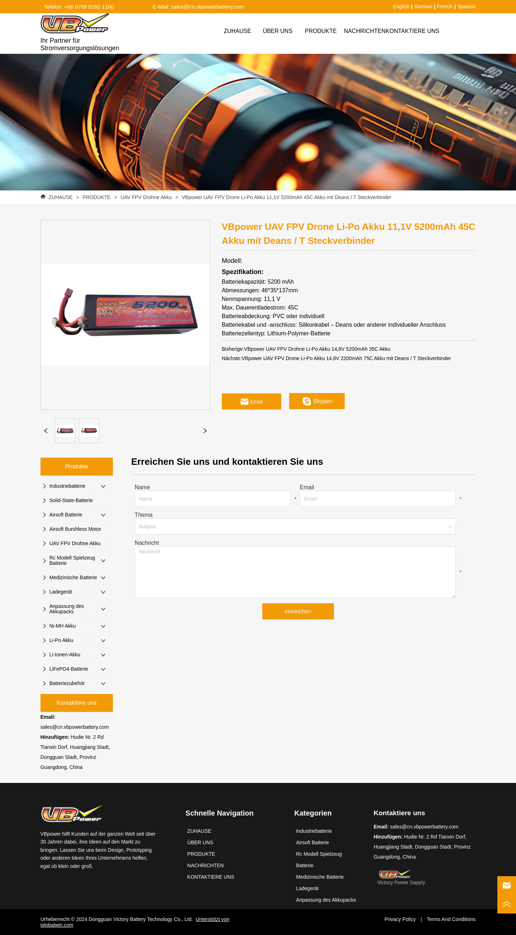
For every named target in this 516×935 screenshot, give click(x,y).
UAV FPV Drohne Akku (146, 197)
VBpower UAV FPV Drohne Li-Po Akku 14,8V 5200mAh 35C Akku (317, 349)
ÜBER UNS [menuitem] (277, 31)
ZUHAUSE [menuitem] (237, 31)
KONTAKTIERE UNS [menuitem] (412, 31)
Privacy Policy (400, 919)
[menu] (328, 31)
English (401, 6)
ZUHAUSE (60, 197)
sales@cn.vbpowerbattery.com (74, 727)
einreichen (298, 611)
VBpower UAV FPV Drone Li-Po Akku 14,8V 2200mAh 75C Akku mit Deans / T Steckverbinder (346, 358)
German (423, 6)
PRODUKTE (96, 197)
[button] (321, 31)
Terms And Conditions (451, 919)
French (445, 6)
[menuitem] (321, 31)
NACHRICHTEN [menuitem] (365, 31)
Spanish (467, 6)
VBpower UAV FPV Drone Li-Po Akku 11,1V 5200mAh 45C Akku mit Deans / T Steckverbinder (285, 197)
